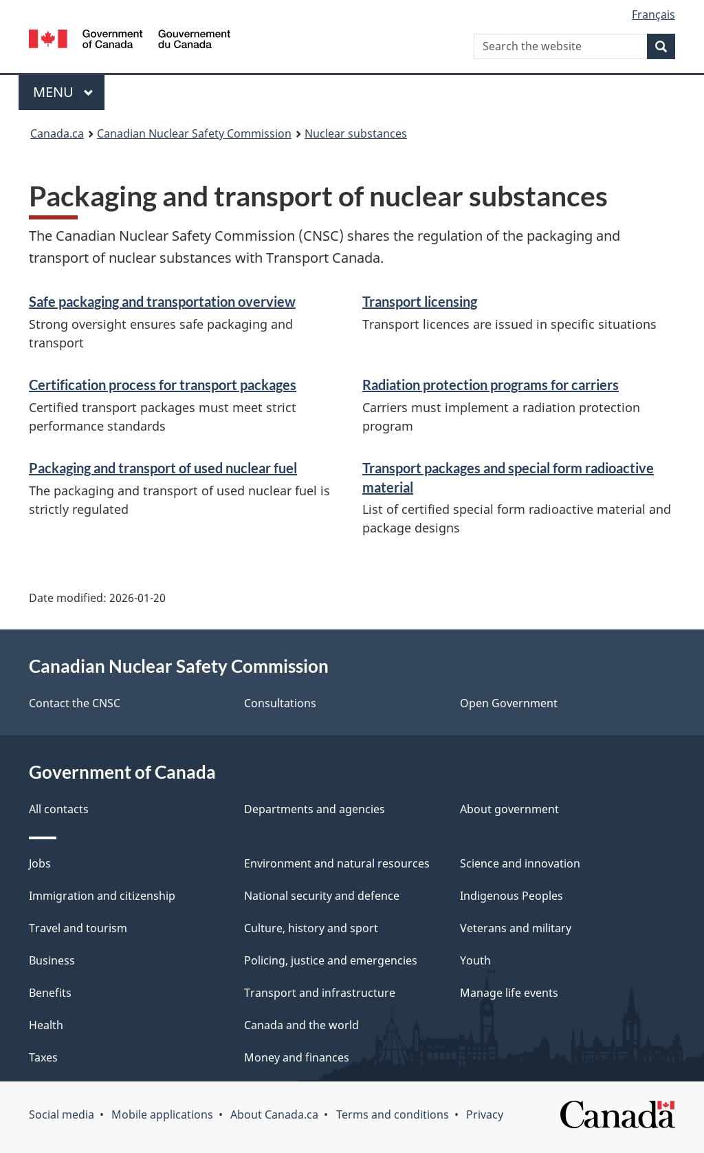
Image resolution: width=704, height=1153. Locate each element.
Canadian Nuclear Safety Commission (194, 133)
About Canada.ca (274, 1114)
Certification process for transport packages (162, 384)
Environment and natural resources (337, 863)
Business (52, 960)
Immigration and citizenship (102, 895)
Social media (61, 1114)
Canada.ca (57, 133)
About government (509, 809)
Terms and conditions (392, 1114)
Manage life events (509, 992)
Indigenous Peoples (511, 895)
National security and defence (321, 895)
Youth (475, 960)
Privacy (484, 1114)
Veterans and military (515, 928)
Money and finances (296, 1057)
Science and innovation (520, 863)
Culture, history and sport (311, 928)
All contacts (59, 809)
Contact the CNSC (74, 703)
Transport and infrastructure (319, 992)
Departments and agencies (314, 809)
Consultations (280, 703)
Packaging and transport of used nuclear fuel (163, 468)
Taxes (43, 1057)
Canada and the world (301, 1025)
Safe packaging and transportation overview (162, 301)
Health (46, 1025)
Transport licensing (419, 301)
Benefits (50, 992)
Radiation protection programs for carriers (490, 384)
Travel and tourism (78, 928)
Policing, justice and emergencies (330, 960)
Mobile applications (162, 1114)
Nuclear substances (356, 133)
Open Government (509, 703)
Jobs (40, 863)
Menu (63, 92)
